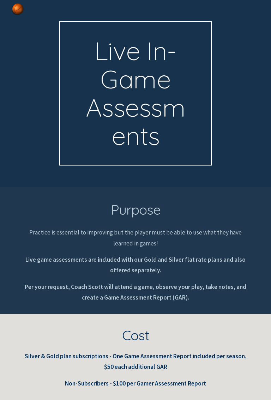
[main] (135, 93)
